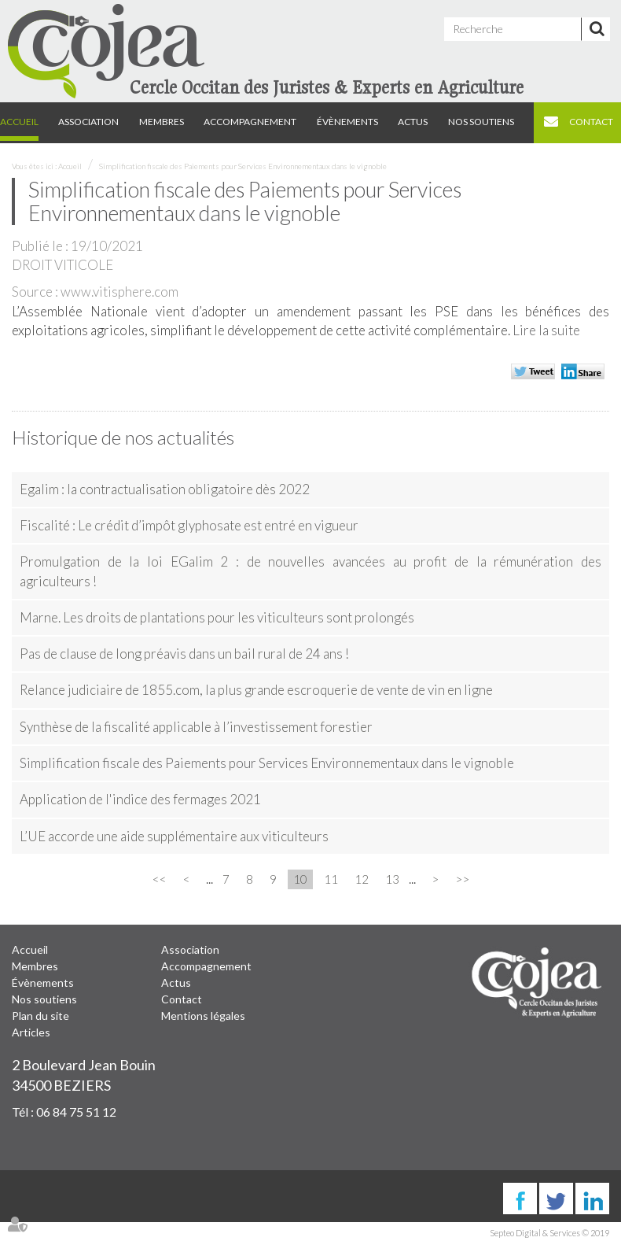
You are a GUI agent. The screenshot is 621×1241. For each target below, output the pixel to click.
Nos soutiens (481, 121)
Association (88, 121)
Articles (31, 1032)
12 (362, 879)
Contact (591, 121)
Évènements (347, 121)
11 (331, 879)
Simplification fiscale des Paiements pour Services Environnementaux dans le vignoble (243, 166)
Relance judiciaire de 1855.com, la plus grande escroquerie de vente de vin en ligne (256, 689)
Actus (413, 121)
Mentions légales (203, 1015)
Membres (161, 121)
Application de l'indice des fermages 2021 (140, 799)
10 (300, 879)
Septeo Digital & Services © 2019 (549, 1233)
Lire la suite (546, 330)
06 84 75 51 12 (76, 1111)
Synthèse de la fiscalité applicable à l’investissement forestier (196, 726)
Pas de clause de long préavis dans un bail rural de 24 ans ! (184, 653)
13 (392, 879)
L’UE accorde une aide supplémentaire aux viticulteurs (174, 836)
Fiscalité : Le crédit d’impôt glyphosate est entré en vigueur (189, 525)
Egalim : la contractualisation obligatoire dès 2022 (165, 489)
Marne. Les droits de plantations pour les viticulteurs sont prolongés (217, 617)
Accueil (19, 121)
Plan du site (40, 1015)
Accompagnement (250, 121)
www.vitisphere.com (119, 291)
